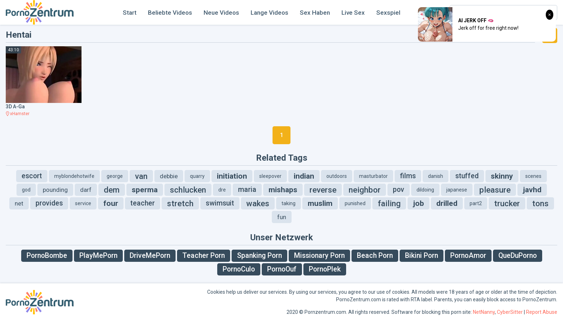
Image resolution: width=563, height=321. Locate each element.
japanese (456, 190)
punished (355, 203)
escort (32, 176)
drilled (446, 203)
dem (112, 189)
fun (281, 217)
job (418, 203)
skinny (502, 176)
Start (129, 12)
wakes (257, 203)
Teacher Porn (203, 255)
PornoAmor (468, 255)
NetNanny (484, 312)
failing (389, 203)
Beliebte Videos (170, 12)
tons (540, 203)
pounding (55, 189)
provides (49, 203)
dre (222, 190)
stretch (180, 203)
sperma (145, 189)
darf (86, 189)
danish (435, 176)
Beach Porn (375, 255)
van (141, 176)
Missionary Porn (319, 255)
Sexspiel (388, 12)
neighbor (365, 189)
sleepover (270, 176)
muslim (320, 203)
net (19, 203)
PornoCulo (239, 269)
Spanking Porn (259, 255)
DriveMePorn (150, 255)
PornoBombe (47, 255)
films (408, 176)
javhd (532, 189)
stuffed (467, 176)
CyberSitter (510, 312)
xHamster (19, 113)
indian (304, 176)
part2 (476, 203)
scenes (533, 176)
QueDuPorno (517, 255)
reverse (323, 189)
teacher (142, 203)
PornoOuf (282, 269)
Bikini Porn (421, 255)
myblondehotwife (74, 176)
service (83, 203)
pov (398, 189)
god (26, 190)
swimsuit (220, 203)
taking (289, 203)
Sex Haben (315, 12)
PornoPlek (325, 269)
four (110, 203)
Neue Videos (221, 12)
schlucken (188, 189)
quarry (197, 176)
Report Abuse (541, 312)
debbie (169, 176)
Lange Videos (269, 12)
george (115, 176)
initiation (232, 176)
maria (247, 189)
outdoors (336, 176)
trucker (507, 203)
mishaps (283, 189)
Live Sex (353, 12)
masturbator (373, 176)
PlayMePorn (98, 255)
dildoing (425, 190)
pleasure (495, 189)
